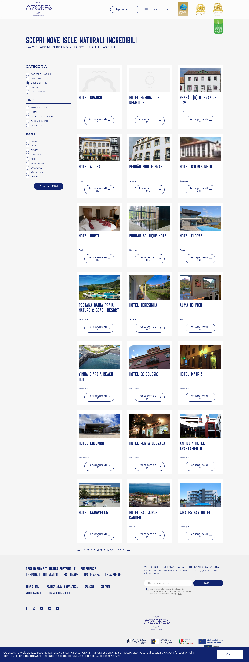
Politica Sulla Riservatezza (62, 586)
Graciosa (36, 155)
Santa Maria (37, 164)
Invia (206, 583)
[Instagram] (34, 608)
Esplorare (121, 9)
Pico (33, 159)
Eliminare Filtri (48, 186)
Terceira (35, 177)
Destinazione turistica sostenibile (51, 569)
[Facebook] (26, 608)
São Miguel (37, 172)
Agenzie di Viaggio (41, 74)
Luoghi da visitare (41, 92)
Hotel (34, 112)
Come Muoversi (39, 79)
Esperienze (37, 88)
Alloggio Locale (40, 108)
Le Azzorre (113, 574)
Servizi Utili (33, 586)
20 (119, 550)
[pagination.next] (128, 550)
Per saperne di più (97, 120)
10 (111, 550)
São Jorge (36, 168)
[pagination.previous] (78, 550)
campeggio (37, 125)
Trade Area (92, 574)
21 (124, 550)
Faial (33, 146)
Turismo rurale (39, 121)
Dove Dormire (39, 83)
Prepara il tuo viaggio (42, 574)
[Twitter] (57, 608)
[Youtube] (41, 608)
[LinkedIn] (49, 608)
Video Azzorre (33, 592)
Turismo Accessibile (59, 592)
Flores (34, 150)
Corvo (34, 141)
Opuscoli (89, 586)
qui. (180, 594)
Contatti (105, 586)
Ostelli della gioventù (43, 117)
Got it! (230, 654)
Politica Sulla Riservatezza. (103, 656)
